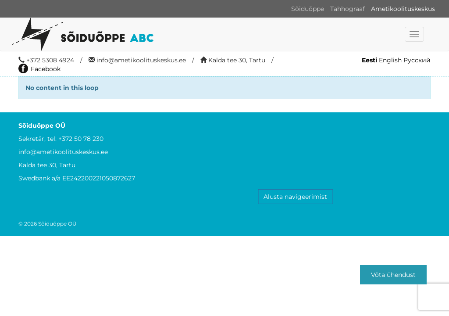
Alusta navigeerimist (295, 197)
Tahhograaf (347, 9)
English (390, 60)
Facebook (39, 69)
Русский (417, 60)
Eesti (369, 60)
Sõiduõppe (307, 9)
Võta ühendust (393, 275)
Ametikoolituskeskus (403, 9)
